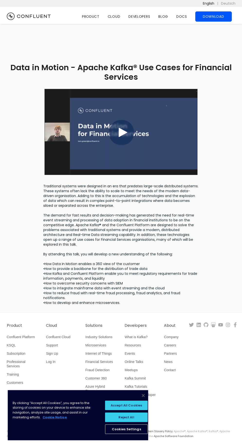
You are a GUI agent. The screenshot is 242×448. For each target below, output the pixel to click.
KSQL (11, 345)
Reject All (126, 417)
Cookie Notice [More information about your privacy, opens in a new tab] (55, 417)
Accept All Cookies (126, 405)
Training (13, 374)
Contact (170, 370)
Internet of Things (98, 353)
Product (90, 16)
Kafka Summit (135, 378)
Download (213, 16)
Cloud (114, 16)
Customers (15, 383)
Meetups (131, 370)
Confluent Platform (21, 337)
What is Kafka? (136, 337)
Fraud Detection (97, 370)
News (168, 362)
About (170, 325)
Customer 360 (96, 378)
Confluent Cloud (58, 337)
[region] (78, 415)
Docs (181, 16)
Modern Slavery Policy (158, 431)
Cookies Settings (126, 429)
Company (171, 337)
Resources (133, 345)
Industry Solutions (98, 337)
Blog (163, 16)
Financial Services (99, 362)
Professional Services (16, 364)
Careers (170, 345)
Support (52, 345)
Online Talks (134, 362)
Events (130, 353)
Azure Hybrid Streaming (95, 389)
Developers (139, 16)
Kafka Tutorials (136, 386)
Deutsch (228, 3)
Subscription (16, 353)
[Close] (143, 395)
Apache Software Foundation (173, 436)
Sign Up (52, 353)
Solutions (93, 325)
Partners (170, 353)
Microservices (95, 345)
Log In (50, 362)
